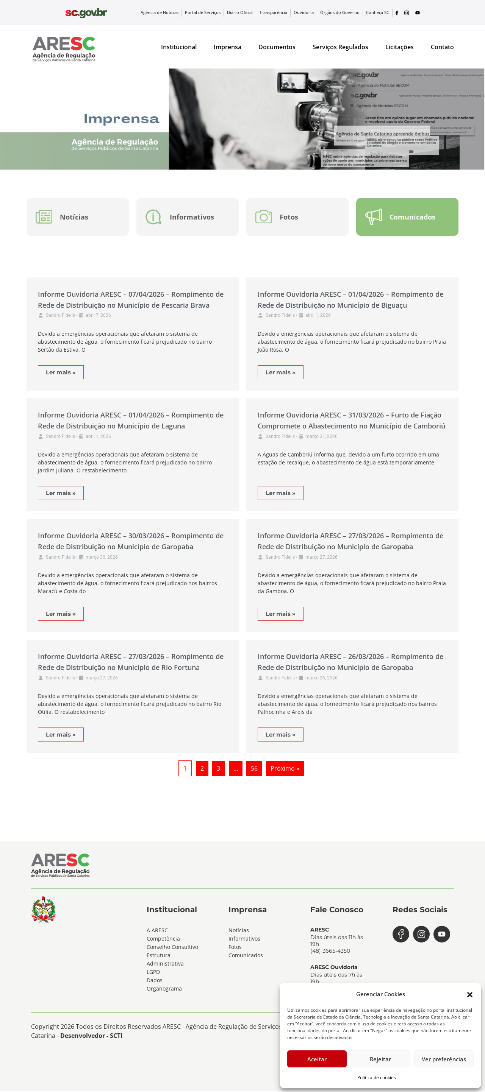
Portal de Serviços (217, 12)
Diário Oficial (252, 12)
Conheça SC (378, 12)
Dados (155, 980)
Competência (163, 938)
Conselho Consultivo (172, 947)
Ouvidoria (312, 12)
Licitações (399, 47)
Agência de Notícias (176, 12)
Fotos (235, 947)
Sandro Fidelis (60, 316)
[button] (470, 994)
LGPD (153, 972)
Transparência (283, 12)
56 (254, 769)
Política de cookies (376, 1077)
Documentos (277, 47)
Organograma (164, 988)
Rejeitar (380, 1059)
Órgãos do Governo (344, 12)
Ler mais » (61, 372)
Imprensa (227, 47)
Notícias (238, 930)
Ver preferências (444, 1059)
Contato (442, 47)
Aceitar (317, 1059)
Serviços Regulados (340, 47)
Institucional (179, 47)
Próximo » (285, 769)
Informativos (244, 938)
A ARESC (157, 930)
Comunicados (245, 955)
